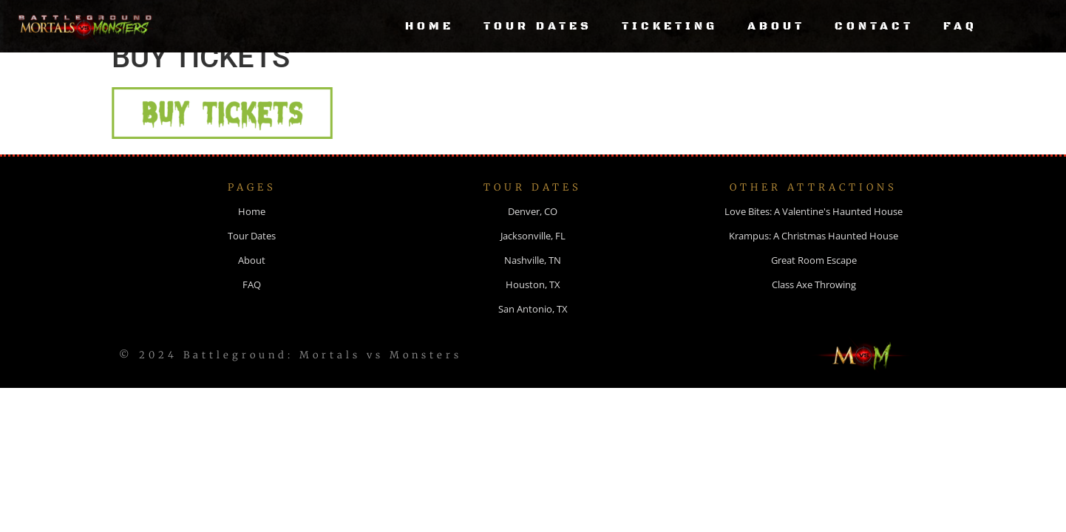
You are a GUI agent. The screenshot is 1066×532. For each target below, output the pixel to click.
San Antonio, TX (533, 328)
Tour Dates (537, 26)
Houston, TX (533, 303)
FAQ (960, 26)
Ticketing (670, 26)
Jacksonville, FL (533, 255)
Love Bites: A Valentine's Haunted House (813, 230)
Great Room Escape (814, 279)
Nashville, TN (532, 279)
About (776, 26)
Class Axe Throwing (814, 303)
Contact (874, 26)
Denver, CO (532, 230)
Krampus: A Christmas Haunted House (813, 255)
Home (429, 26)
